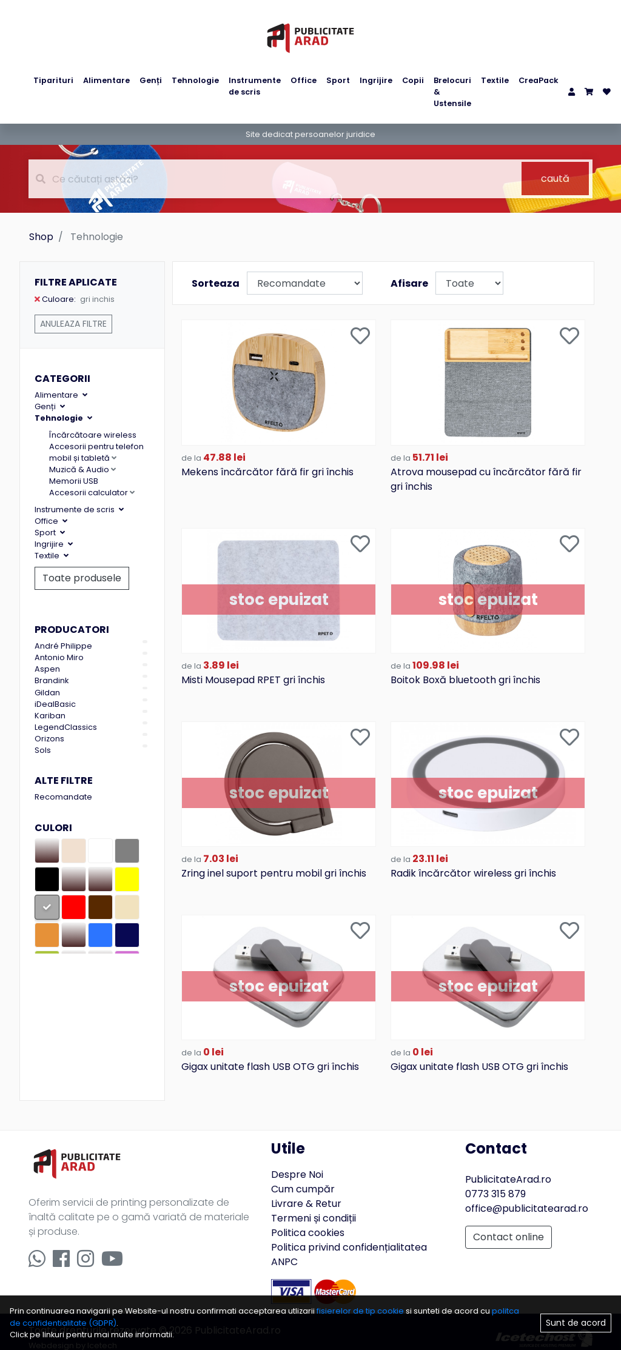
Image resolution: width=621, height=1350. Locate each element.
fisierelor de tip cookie (361, 1311)
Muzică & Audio (82, 469)
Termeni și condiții (313, 1205)
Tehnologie (195, 80)
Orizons (49, 738)
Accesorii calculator (92, 492)
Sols (43, 750)
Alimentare (106, 80)
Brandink (52, 680)
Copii (413, 80)
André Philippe (63, 646)
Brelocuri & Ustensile (452, 92)
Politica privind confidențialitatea (349, 1234)
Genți (150, 80)
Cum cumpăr (303, 1176)
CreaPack (539, 80)
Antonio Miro (59, 657)
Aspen (47, 669)
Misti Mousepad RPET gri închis (253, 673)
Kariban (50, 715)
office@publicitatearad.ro (526, 1196)
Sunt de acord (576, 1323)
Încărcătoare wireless (92, 435)
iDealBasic (55, 704)
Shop (41, 237)
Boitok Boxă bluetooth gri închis (465, 673)
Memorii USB (73, 481)
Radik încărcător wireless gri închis (473, 863)
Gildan (47, 692)
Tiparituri (53, 80)
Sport (338, 80)
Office (303, 80)
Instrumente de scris (255, 86)
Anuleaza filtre (73, 324)
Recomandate (63, 797)
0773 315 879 (495, 1181)
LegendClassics (66, 727)
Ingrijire (376, 80)
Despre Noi (297, 1162)
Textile (495, 80)
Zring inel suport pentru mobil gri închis (273, 863)
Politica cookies (307, 1220)
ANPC (284, 1249)
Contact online (508, 1224)
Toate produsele (81, 578)
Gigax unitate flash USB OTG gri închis (270, 1054)
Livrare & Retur (306, 1191)
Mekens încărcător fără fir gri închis (267, 468)
